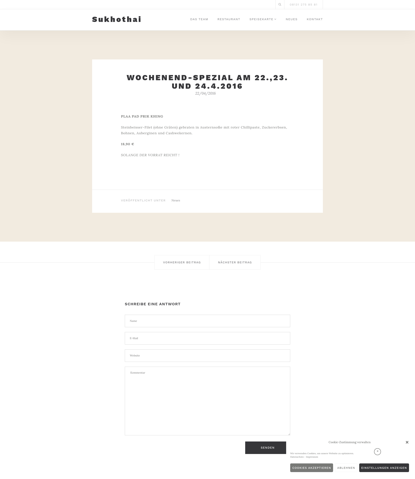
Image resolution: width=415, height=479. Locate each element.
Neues (292, 19)
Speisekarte (261, 19)
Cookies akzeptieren (311, 468)
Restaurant (229, 19)
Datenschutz (297, 456)
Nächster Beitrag (240, 262)
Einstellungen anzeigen (384, 468)
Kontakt (315, 19)
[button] (407, 442)
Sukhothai (117, 19)
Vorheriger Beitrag (176, 262)
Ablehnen (346, 468)
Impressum (312, 456)
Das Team (199, 19)
